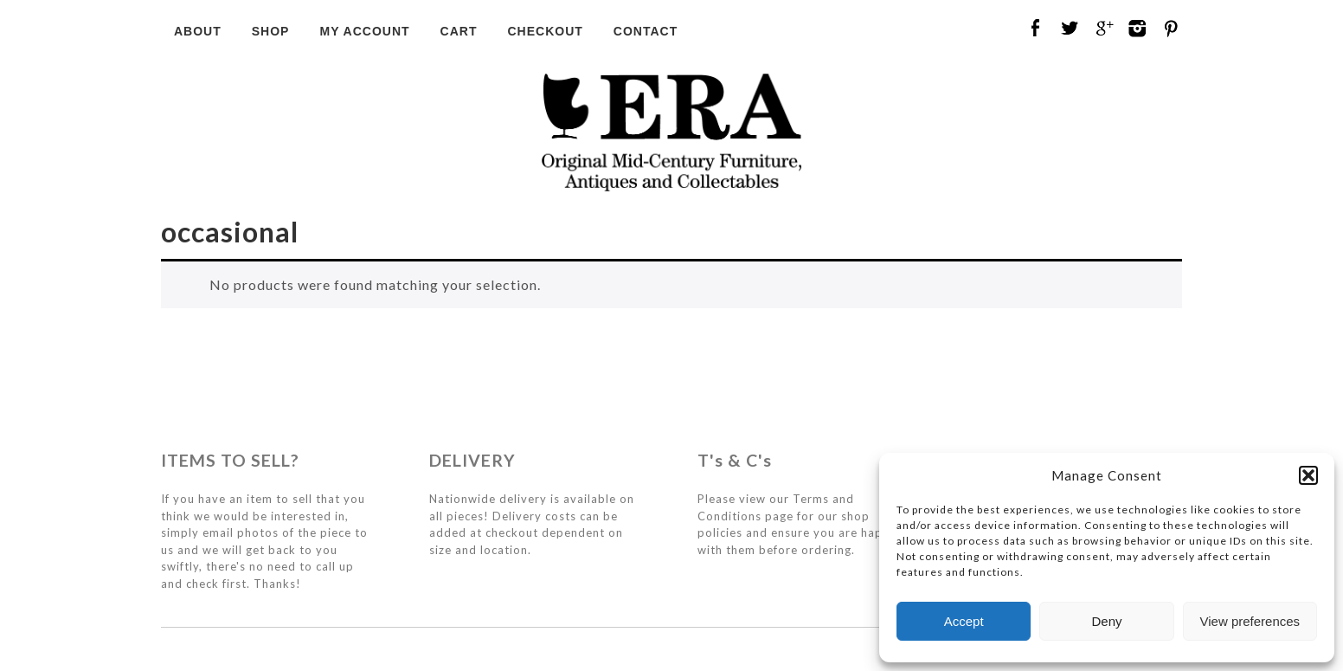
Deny (1106, 621)
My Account (364, 31)
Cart (459, 31)
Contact (646, 31)
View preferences (1250, 621)
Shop (271, 31)
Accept (964, 621)
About (198, 31)
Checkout (544, 31)
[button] (1308, 475)
